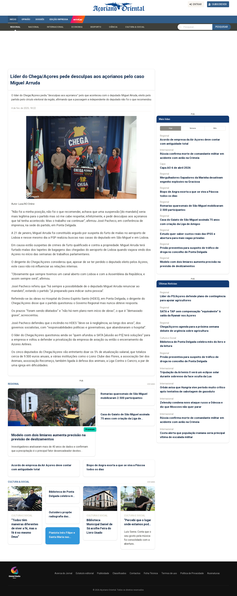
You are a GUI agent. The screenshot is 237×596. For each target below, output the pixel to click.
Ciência (113, 27)
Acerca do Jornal (63, 573)
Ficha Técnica (151, 573)
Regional (15, 27)
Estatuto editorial (85, 573)
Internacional (55, 27)
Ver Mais (151, 384)
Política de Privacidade (192, 573)
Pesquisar (221, 27)
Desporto (95, 27)
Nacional (33, 27)
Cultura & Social (135, 27)
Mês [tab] (215, 128)
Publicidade (103, 573)
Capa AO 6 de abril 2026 (175, 167)
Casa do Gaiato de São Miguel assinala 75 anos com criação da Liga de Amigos (125, 418)
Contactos (135, 573)
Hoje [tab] (170, 128)
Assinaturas (213, 573)
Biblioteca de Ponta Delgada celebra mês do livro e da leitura (62, 496)
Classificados (119, 573)
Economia (76, 27)
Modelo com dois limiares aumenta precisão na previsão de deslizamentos (48, 437)
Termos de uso (169, 573)
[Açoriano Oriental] (14, 579)
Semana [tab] (193, 128)
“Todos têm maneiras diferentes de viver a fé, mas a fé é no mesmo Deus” (24, 528)
